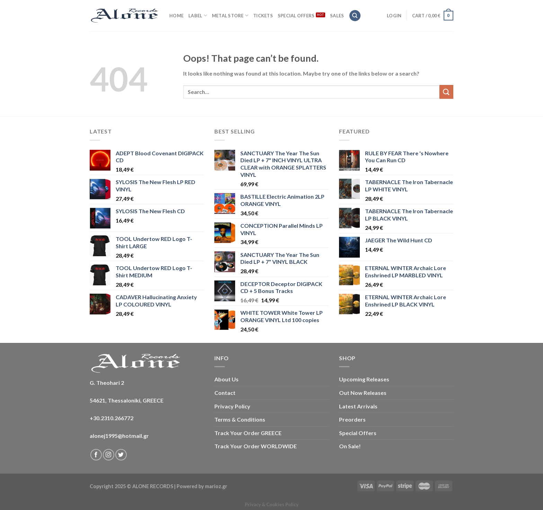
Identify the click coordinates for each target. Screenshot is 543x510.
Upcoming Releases (364, 379)
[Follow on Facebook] (96, 454)
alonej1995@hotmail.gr (119, 435)
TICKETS (263, 15)
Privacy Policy (232, 406)
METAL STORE (230, 15)
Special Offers (357, 433)
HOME (176, 15)
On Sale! (350, 446)
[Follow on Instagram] (108, 454)
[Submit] (446, 91)
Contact (224, 392)
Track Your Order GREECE (248, 433)
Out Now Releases (362, 392)
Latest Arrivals (358, 406)
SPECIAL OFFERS (296, 15)
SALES (337, 15)
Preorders (352, 419)
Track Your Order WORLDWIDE (255, 446)
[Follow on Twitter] (121, 454)
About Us (226, 379)
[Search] (354, 15)
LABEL (197, 15)
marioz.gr (216, 486)
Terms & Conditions (239, 419)
